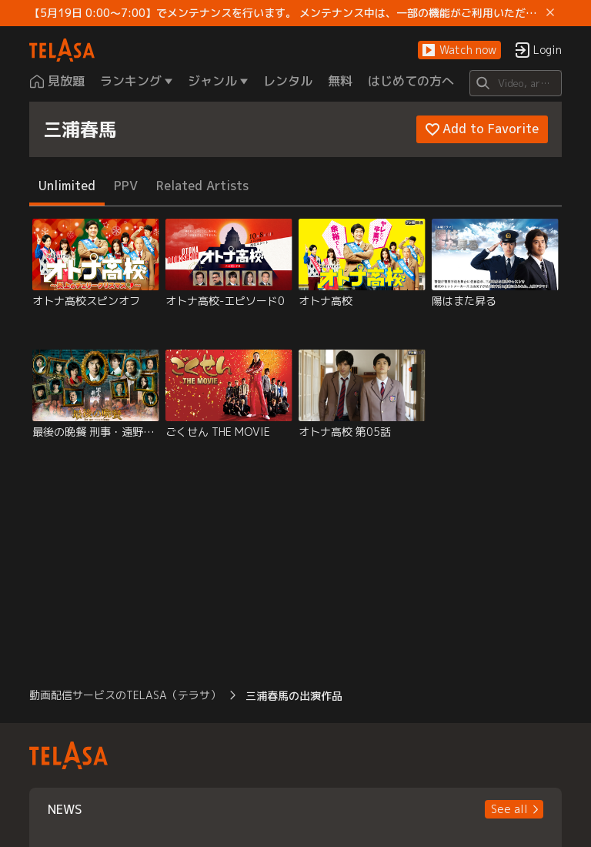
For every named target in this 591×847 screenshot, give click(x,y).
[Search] (515, 83)
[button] (459, 50)
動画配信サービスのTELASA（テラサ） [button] (125, 695)
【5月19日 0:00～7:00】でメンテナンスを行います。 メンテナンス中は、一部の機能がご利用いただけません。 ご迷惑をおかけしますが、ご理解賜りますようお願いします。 (284, 13)
